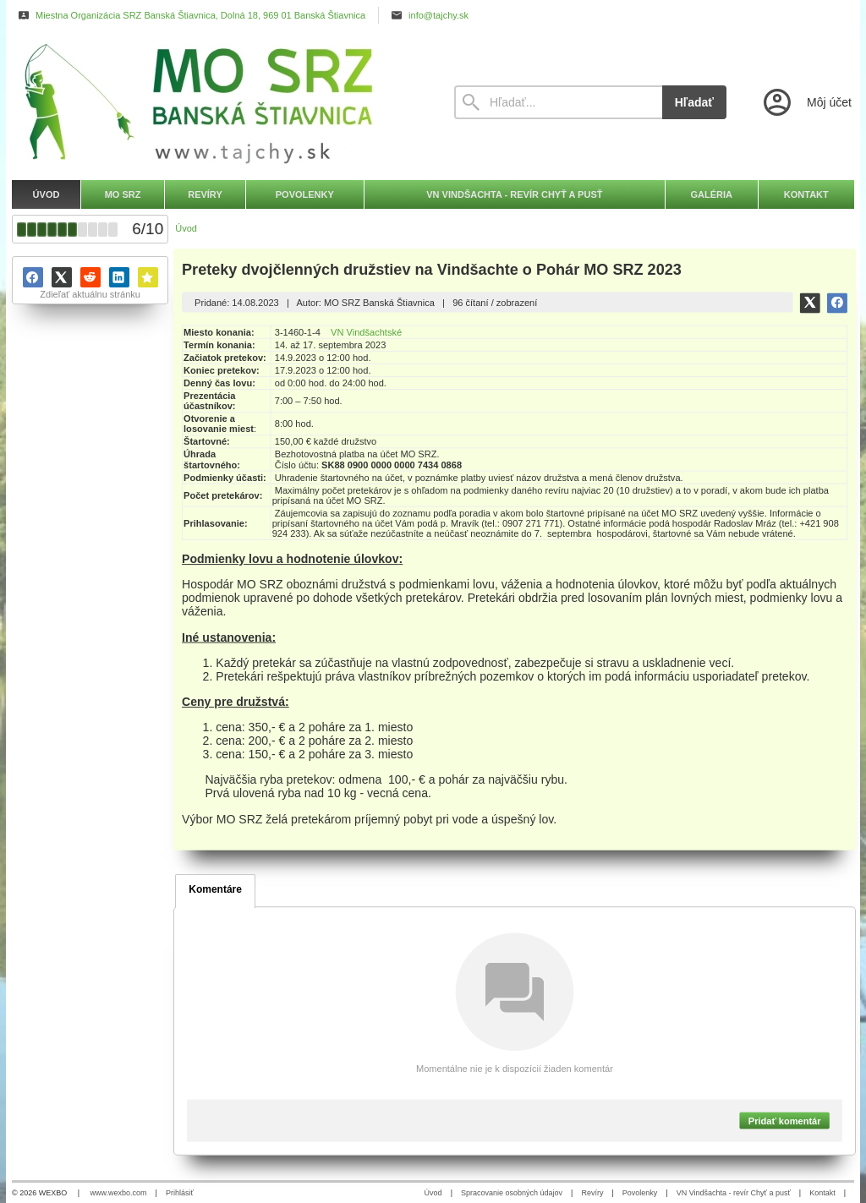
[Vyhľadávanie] (558, 102)
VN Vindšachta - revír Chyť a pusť (734, 1193)
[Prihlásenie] (806, 102)
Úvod (433, 1193)
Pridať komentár (784, 1120)
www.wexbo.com (118, 1193)
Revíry (592, 1193)
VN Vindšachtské (366, 332)
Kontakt (822, 1193)
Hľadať (694, 102)
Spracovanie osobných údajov (511, 1193)
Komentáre (215, 889)
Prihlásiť (180, 1193)
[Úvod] (217, 102)
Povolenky (640, 1193)
